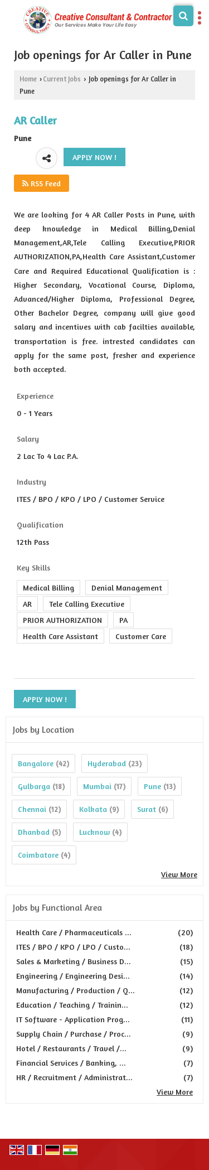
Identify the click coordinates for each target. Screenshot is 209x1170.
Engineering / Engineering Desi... (73, 975)
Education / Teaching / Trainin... (72, 1004)
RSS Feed (41, 183)
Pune (152, 786)
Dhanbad (34, 832)
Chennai (32, 809)
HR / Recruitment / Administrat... (74, 1077)
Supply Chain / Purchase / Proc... (73, 1033)
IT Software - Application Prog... (73, 1019)
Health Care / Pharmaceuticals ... (74, 932)
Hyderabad (107, 763)
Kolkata (93, 809)
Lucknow (94, 832)
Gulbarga (34, 786)
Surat (146, 809)
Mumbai (97, 786)
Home (28, 79)
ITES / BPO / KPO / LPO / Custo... (73, 946)
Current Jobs (62, 79)
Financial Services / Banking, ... (71, 1062)
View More (179, 874)
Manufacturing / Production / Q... (75, 990)
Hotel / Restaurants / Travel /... (71, 1048)
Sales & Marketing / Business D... (73, 961)
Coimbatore (38, 854)
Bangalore (36, 763)
